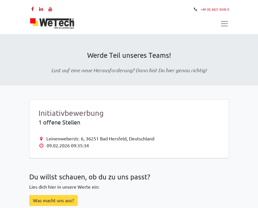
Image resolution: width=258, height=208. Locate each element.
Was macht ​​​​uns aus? (53, 200)
